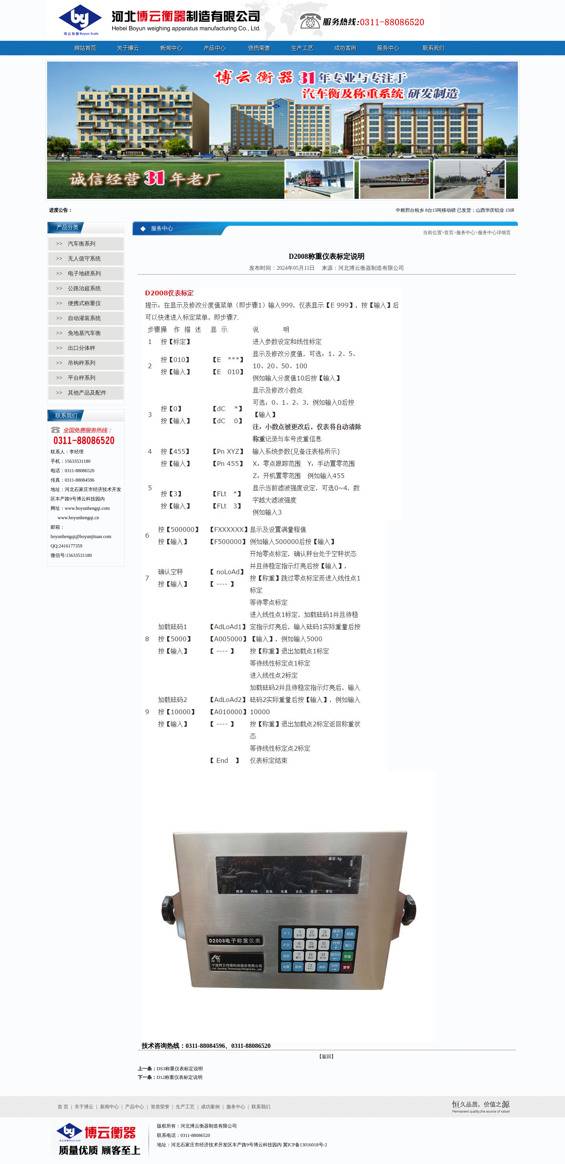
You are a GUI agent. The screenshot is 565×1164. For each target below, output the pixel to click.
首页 (449, 232)
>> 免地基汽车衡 (78, 333)
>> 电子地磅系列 (78, 273)
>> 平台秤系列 (75, 378)
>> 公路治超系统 (78, 288)
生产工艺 (185, 1106)
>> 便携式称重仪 (78, 303)
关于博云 (84, 1106)
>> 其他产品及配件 (81, 393)
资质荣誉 (160, 1106)
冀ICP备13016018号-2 (305, 1145)
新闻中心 (109, 1106)
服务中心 (465, 232)
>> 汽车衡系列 (75, 244)
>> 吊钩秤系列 (75, 363)
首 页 (63, 1106)
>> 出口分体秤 (75, 348)
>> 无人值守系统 (78, 259)
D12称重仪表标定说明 (179, 1077)
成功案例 (210, 1106)
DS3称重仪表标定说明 (179, 1068)
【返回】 (326, 1056)
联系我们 (261, 1106)
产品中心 (134, 1106)
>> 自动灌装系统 (78, 318)
